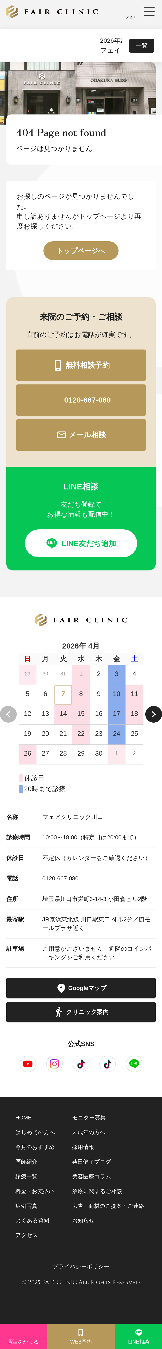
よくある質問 (32, 1220)
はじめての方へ (35, 1132)
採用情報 (83, 1147)
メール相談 (81, 435)
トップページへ (81, 251)
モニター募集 (89, 1117)
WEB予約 (81, 1336)
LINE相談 (138, 1336)
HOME (23, 1117)
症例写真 (26, 1206)
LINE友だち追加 (81, 543)
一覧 (141, 45)
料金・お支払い (34, 1191)
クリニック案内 (81, 1012)
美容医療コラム (91, 1176)
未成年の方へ (88, 1132)
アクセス (129, 11)
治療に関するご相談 (97, 1191)
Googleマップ (81, 988)
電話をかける (23, 1336)
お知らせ (83, 1220)
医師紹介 (26, 1162)
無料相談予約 (80, 365)
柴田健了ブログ (91, 1162)
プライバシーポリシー (81, 1266)
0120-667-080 (81, 400)
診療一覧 (26, 1176)
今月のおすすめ (35, 1147)
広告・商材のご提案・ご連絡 (108, 1206)
